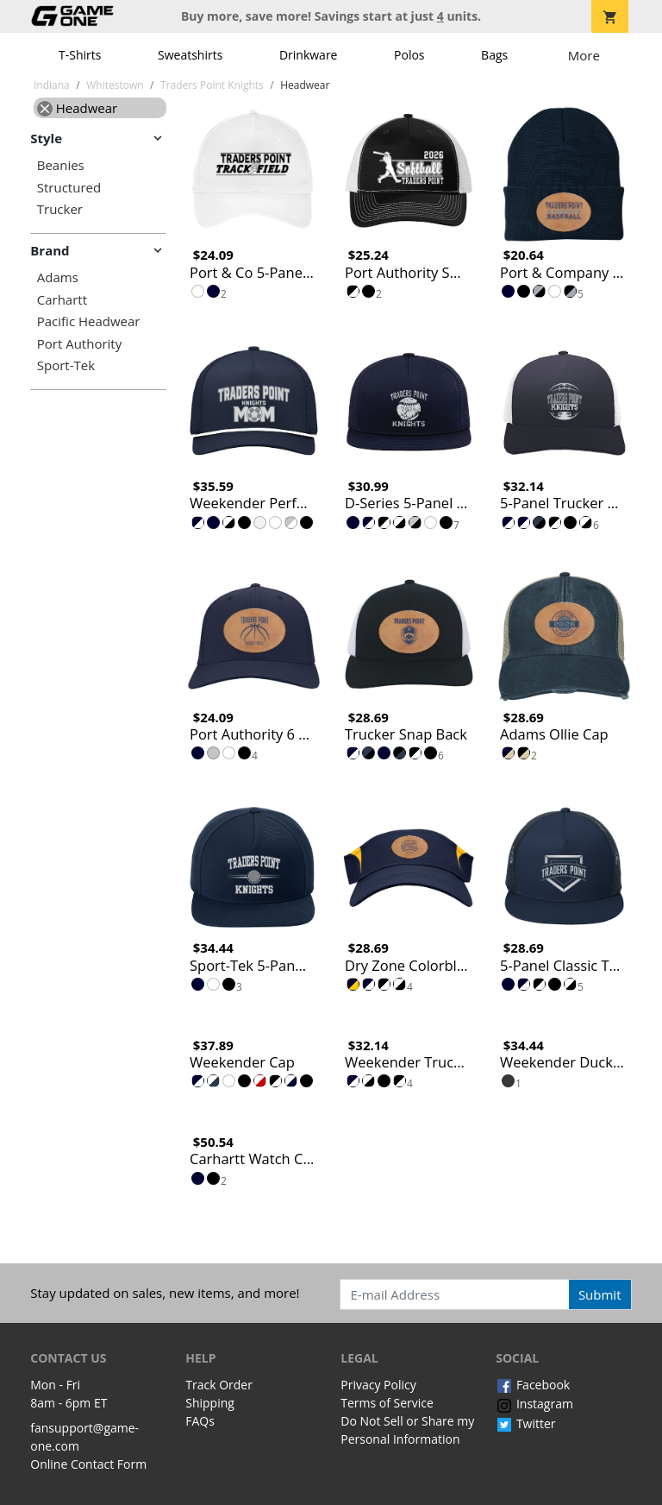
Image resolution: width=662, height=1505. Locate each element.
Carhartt (62, 300)
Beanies (60, 165)
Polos (409, 55)
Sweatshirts (190, 55)
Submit (599, 1294)
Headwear (77, 107)
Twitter (525, 1423)
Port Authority (79, 344)
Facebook (533, 1384)
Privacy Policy (377, 1384)
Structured (69, 187)
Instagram (534, 1403)
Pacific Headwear (89, 321)
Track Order (219, 1384)
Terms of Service (387, 1403)
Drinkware (308, 55)
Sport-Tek (66, 365)
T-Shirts (80, 55)
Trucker (60, 209)
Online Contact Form (88, 1464)
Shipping (209, 1403)
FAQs (200, 1421)
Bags (494, 55)
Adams (57, 277)
